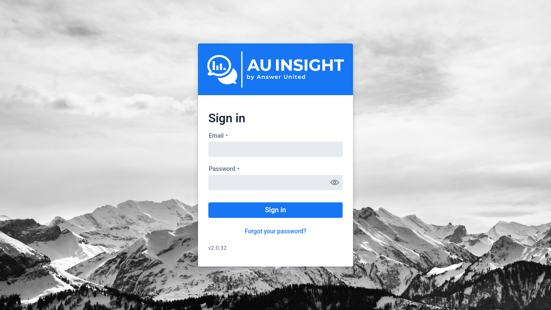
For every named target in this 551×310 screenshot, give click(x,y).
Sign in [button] (275, 210)
